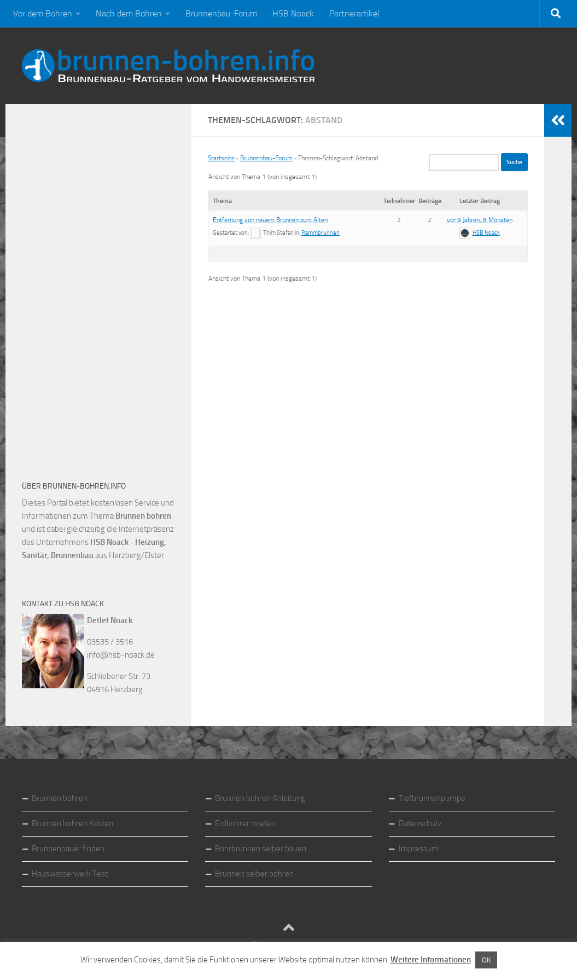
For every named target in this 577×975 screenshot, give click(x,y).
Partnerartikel (354, 13)
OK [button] (486, 960)
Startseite (221, 158)
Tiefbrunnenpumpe (432, 798)
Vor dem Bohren (42, 13)
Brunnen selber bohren (254, 874)
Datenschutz (420, 823)
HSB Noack (293, 13)
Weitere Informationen (431, 960)
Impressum (419, 849)
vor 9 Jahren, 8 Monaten (479, 220)
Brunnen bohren (60, 798)
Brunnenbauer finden (68, 849)
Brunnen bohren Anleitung (260, 798)
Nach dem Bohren (129, 13)
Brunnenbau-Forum (221, 13)
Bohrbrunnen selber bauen (260, 849)
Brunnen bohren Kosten (72, 823)
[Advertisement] (104, 284)
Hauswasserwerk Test (70, 874)
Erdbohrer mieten (245, 823)
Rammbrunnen (320, 232)
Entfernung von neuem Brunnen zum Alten (270, 220)
